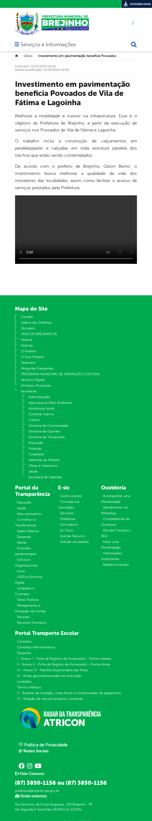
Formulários (69, 524)
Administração (39, 397)
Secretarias (29, 391)
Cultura (34, 420)
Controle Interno (41, 414)
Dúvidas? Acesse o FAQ (116, 533)
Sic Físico (66, 530)
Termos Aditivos (29, 687)
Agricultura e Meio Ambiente (50, 403)
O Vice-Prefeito (32, 357)
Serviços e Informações (48, 44)
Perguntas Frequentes (37, 368)
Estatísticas (68, 519)
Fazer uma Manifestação (111, 544)
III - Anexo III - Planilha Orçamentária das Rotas (52, 670)
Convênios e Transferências (25, 522)
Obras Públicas (28, 600)
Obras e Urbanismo (43, 466)
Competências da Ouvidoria (115, 521)
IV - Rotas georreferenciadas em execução (49, 676)
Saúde (33, 471)
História (26, 340)
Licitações (24, 681)
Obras (28, 56)
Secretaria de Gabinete (45, 477)
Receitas (23, 617)
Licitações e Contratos (24, 591)
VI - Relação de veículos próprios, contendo (50, 699)
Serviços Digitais (33, 380)
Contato (27, 317)
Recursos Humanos (31, 622)
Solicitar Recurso (72, 536)
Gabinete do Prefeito (44, 460)
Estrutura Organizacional (26, 562)
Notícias (27, 345)
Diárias (22, 542)
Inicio (21, 571)
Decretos (67, 513)
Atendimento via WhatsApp (114, 510)
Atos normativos (29, 514)
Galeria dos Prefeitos (36, 322)
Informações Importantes (111, 556)
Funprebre (36, 454)
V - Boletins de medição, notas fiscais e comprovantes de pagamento (69, 693)
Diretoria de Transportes (47, 437)
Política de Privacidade (43, 744)
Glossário (28, 328)
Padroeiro (28, 362)
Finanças (35, 448)
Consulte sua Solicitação (68, 504)
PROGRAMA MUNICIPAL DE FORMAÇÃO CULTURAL (60, 374)
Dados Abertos (28, 531)
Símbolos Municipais (36, 385)
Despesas (24, 537)
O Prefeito (28, 351)
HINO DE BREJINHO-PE (39, 334)
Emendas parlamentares (25, 551)
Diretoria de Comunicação (48, 425)
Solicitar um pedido (74, 542)
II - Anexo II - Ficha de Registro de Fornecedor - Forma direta (63, 664)
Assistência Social (41, 408)
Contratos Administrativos (36, 647)
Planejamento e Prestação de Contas (30, 608)
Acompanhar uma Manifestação (115, 499)
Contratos (24, 641)
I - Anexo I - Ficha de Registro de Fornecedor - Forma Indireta (64, 658)
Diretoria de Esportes (44, 431)
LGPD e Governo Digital (28, 579)
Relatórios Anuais (116, 564)
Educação (36, 443)
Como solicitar (71, 496)
